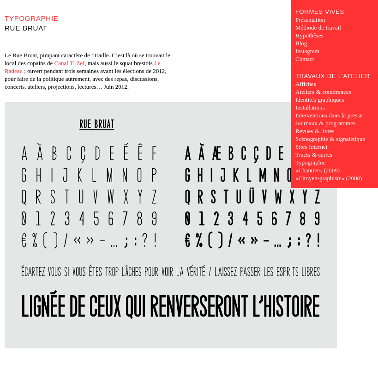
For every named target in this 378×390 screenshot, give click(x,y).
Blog (301, 43)
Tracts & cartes (313, 154)
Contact (304, 58)
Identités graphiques (319, 99)
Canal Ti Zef (69, 63)
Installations (310, 107)
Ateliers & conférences (323, 91)
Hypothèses (309, 35)
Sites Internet (311, 146)
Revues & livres (315, 131)
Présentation (310, 19)
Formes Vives (319, 11)
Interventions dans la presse (328, 115)
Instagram (307, 51)
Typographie (32, 18)
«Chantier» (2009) (317, 170)
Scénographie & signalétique (330, 138)
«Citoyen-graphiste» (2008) (328, 178)
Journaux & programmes (325, 123)
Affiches (305, 83)
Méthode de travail (318, 27)
